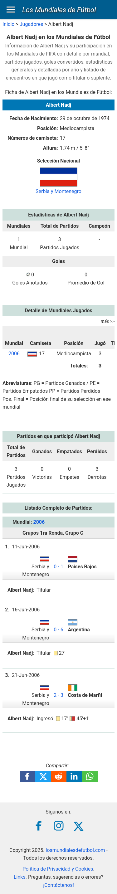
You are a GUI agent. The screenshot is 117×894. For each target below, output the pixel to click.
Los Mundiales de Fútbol (59, 10)
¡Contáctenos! (58, 885)
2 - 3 (58, 695)
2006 (14, 354)
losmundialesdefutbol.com (75, 850)
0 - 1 (58, 567)
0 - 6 (58, 630)
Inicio (8, 24)
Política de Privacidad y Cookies (57, 869)
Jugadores (31, 24)
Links (20, 877)
